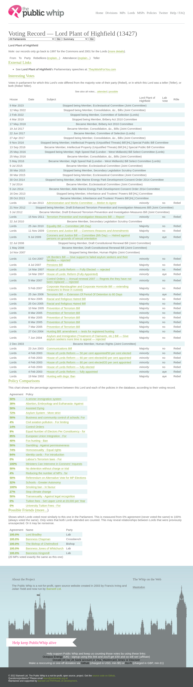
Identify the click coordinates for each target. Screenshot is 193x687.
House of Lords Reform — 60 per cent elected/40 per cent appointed (89, 357)
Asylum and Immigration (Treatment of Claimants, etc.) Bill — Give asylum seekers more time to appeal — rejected (87, 337)
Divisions (111, 13)
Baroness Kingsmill (38, 553)
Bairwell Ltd (54, 588)
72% (12, 412)
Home (99, 13)
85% (12, 436)
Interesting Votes (21, 76)
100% (13, 463)
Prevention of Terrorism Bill (63, 308)
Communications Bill (59, 348)
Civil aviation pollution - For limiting (47, 422)
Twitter (163, 13)
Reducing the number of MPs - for (46, 473)
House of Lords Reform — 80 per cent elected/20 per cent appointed (89, 362)
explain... (53, 58)
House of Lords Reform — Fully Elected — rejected (78, 269)
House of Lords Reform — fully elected (71, 367)
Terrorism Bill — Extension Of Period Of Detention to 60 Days (84, 294)
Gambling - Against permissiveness (47, 445)
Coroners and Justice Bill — (88, 230)
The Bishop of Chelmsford (42, 543)
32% (12, 482)
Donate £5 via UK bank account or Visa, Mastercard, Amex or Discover (96, 659)
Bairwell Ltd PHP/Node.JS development (57, 681)
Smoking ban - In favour (40, 487)
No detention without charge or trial (47, 468)
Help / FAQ (177, 13)
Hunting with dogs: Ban (61, 376)
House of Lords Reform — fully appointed (72, 371)
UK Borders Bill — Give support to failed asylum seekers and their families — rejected (87, 258)
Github (85, 663)
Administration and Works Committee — (81, 202)
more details (116, 51)
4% (12, 422)
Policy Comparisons (24, 381)
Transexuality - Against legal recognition (50, 496)
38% (12, 403)
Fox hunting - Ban (37, 440)
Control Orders (35, 426)
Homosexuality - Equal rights (43, 449)
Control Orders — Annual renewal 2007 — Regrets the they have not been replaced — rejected (89, 280)
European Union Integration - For (46, 436)
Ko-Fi (128, 663)
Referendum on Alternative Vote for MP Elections (56, 477)
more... (41, 510)
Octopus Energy (53, 656)
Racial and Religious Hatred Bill (66, 298)
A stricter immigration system (43, 398)
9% (12, 431)
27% (12, 491)
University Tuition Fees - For (43, 505)
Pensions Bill (55, 264)
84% (12, 454)
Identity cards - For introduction (45, 454)
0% (12, 459)
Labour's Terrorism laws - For (44, 459)
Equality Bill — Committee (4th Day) (69, 226)
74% (12, 449)
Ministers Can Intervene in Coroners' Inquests (54, 463)
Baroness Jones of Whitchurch (44, 548)
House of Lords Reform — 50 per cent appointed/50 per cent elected (89, 353)
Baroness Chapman (38, 539)
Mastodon (139, 587)
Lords (131, 13)
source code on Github (104, 675)
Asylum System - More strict (43, 412)
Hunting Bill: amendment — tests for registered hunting (80, 331)
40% (12, 440)
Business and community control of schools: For (55, 417)
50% (12, 398)
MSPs (141, 13)
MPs (122, 13)
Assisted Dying (35, 408)
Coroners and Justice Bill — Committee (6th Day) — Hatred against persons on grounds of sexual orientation (88, 237)
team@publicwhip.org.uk (55, 678)
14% (12, 426)
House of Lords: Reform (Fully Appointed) (72, 274)
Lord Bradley (34, 534)
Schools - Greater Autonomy (43, 482)
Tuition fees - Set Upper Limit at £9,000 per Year (55, 500)
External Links (19, 62)
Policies (152, 13)
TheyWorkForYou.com (102, 69)
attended (102, 91)
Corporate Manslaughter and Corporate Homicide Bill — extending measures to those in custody (87, 288)
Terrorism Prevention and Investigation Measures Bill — (85, 216)
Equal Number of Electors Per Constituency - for (55, 431)
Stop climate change (38, 491)
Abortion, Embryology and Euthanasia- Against (54, 403)
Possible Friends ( (22, 510)
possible (113, 91)
